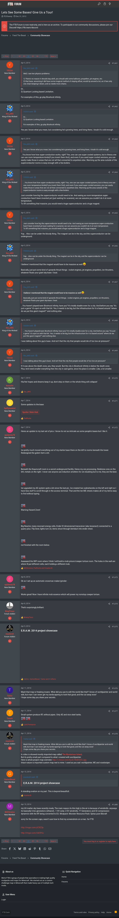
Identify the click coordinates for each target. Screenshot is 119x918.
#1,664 (115, 172)
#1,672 (115, 427)
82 (20, 56)
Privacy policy (93, 912)
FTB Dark (6, 912)
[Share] (109, 63)
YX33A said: (28, 112)
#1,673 (115, 577)
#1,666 (115, 246)
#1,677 (115, 711)
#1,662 (115, 106)
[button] (4, 4)
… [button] (15, 56)
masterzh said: (29, 777)
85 (33, 56)
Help (103, 912)
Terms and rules (80, 912)
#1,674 (115, 604)
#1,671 (115, 401)
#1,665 (115, 213)
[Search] (115, 4)
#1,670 (115, 378)
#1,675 (115, 626)
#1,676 (115, 688)
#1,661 (115, 63)
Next (52, 56)
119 (45, 56)
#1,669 (115, 350)
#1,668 (115, 320)
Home (64, 877)
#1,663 (115, 139)
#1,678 (115, 734)
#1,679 (115, 772)
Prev (6, 56)
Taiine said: (27, 739)
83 (24, 56)
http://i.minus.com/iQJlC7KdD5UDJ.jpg (69, 760)
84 (29, 56)
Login (3, 900)
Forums (65, 882)
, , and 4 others (40, 679)
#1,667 (115, 282)
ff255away (8, 16)
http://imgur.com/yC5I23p (32, 827)
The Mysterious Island (72, 754)
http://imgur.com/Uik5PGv (32, 833)
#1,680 (115, 805)
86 (37, 56)
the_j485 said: (28, 68)
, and (38, 568)
